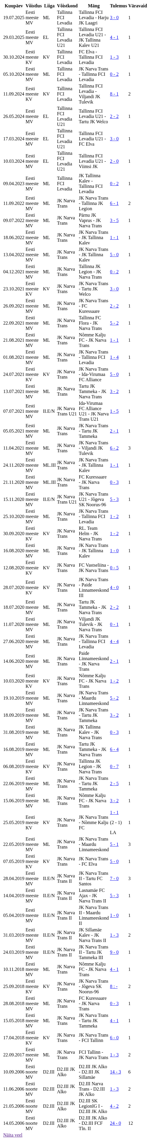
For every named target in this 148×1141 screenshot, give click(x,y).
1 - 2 (114, 516)
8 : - (114, 986)
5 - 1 (114, 844)
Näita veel (12, 1134)
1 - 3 (114, 57)
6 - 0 (114, 1037)
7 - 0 (114, 878)
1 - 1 (114, 237)
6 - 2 (114, 448)
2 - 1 (114, 430)
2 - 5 (114, 783)
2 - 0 (114, 161)
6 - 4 (114, 749)
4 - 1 (114, 37)
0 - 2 (114, 74)
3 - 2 (114, 391)
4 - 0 (114, 587)
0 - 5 (114, 567)
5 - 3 (114, 499)
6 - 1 (114, 203)
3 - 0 (114, 17)
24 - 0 (115, 1123)
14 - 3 (115, 1071)
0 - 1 (114, 624)
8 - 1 (114, 93)
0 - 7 (114, 766)
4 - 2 (114, 1106)
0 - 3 (114, 482)
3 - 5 (114, 220)
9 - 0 (114, 952)
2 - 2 (114, 116)
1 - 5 (114, 411)
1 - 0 (114, 550)
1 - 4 (114, 357)
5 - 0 (114, 254)
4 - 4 (114, 641)
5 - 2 (114, 322)
